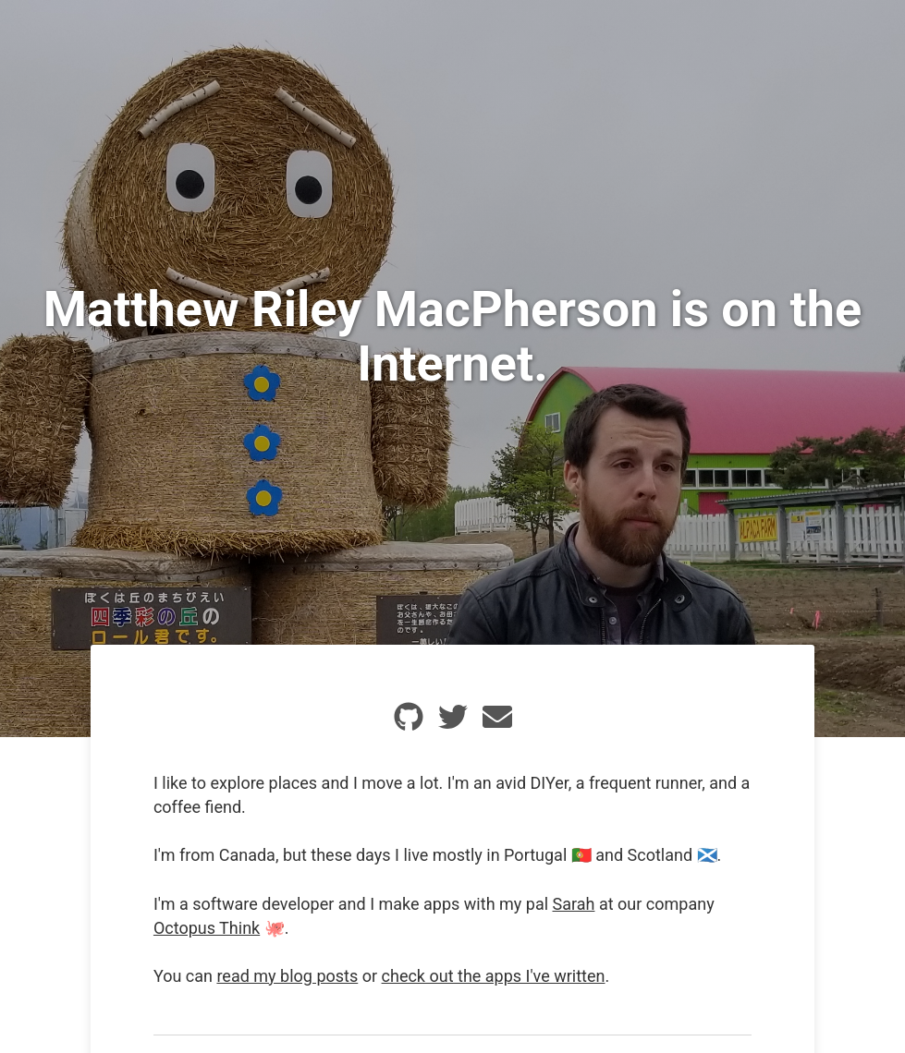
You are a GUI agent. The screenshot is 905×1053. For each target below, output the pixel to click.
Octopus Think (206, 928)
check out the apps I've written (493, 976)
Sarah (574, 904)
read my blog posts (287, 976)
